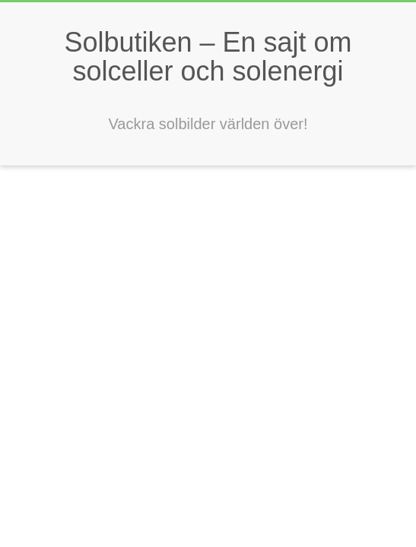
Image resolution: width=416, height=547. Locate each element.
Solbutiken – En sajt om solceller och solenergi (207, 57)
